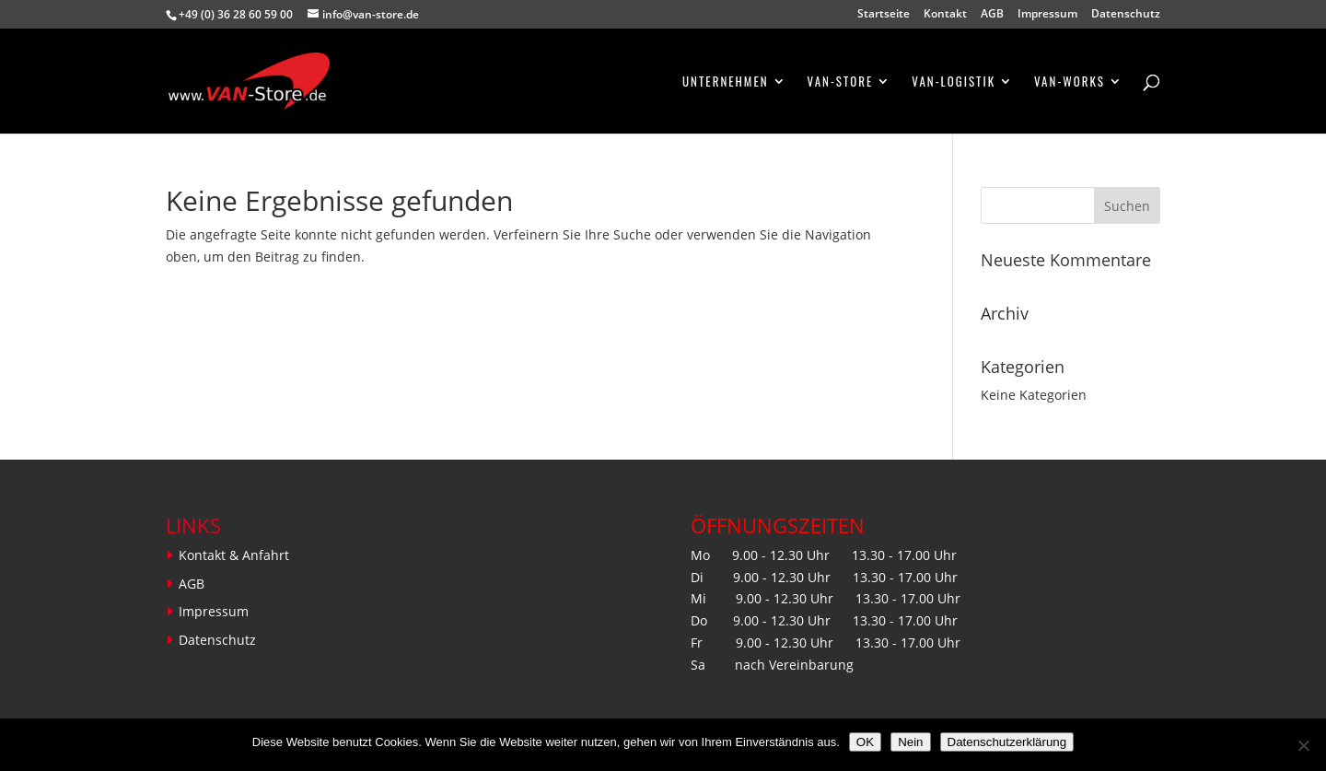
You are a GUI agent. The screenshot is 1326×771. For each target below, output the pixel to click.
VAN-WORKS (1069, 82)
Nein (910, 742)
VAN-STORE (841, 82)
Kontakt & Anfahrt (234, 555)
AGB (992, 14)
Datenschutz (1125, 14)
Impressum (1047, 14)
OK (865, 742)
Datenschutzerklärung (1007, 742)
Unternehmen (725, 82)
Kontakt (945, 14)
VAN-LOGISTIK (953, 82)
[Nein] (1303, 745)
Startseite (883, 14)
